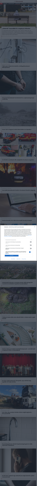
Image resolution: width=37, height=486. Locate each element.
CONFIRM (11, 255)
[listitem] (18, 239)
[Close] (35, 227)
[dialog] (18, 243)
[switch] (30, 242)
